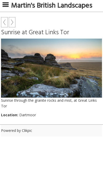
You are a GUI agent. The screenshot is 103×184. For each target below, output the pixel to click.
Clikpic (27, 130)
